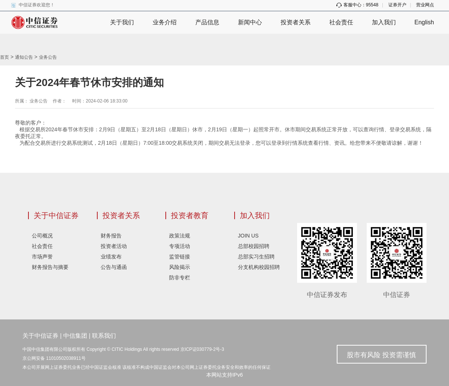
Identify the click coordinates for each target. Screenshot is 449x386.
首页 (4, 57)
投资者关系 (296, 22)
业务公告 (48, 57)
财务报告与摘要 (50, 267)
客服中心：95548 (357, 4)
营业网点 (425, 4)
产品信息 (207, 22)
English (424, 22)
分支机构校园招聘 (259, 267)
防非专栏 (179, 278)
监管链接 (179, 257)
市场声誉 (42, 257)
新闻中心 (250, 22)
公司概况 (42, 236)
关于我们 (122, 22)
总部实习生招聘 (256, 257)
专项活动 (179, 246)
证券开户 (397, 4)
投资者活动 (114, 246)
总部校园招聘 (253, 246)
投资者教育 (189, 215)
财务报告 (111, 236)
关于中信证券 (56, 215)
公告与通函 (114, 267)
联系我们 (104, 336)
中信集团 (75, 336)
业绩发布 (111, 257)
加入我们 (384, 22)
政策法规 (179, 236)
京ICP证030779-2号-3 (202, 349)
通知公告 (24, 57)
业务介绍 (165, 22)
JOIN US (248, 236)
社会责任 (341, 22)
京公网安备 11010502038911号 (54, 358)
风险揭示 (179, 267)
